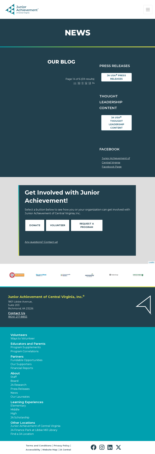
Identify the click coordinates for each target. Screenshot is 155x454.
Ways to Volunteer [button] (23, 338)
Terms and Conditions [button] (39, 445)
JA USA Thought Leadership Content (116, 122)
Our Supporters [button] (21, 364)
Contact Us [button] (16, 313)
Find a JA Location (22, 433)
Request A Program (87, 225)
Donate (34, 225)
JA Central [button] (65, 449)
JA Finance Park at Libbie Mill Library (34, 430)
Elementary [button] (18, 405)
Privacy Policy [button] (62, 445)
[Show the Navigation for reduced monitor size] (147, 9)
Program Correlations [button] (24, 351)
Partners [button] (17, 356)
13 (90, 83)
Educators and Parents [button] (28, 343)
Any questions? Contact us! (41, 241)
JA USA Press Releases (116, 77)
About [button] (15, 373)
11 (82, 83)
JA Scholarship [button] (20, 417)
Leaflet (151, 262)
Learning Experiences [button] (27, 402)
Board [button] (14, 380)
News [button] (14, 392)
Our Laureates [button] (20, 396)
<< (74, 83)
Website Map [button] (49, 449)
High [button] (14, 413)
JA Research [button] (18, 384)
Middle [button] (15, 409)
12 (86, 83)
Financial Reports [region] (22, 368)
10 (79, 83)
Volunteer (57, 225)
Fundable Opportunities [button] (26, 360)
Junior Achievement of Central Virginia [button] (35, 426)
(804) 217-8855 (17, 316)
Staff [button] (14, 376)
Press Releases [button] (20, 388)
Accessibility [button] (33, 449)
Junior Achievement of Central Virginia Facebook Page (116, 162)
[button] (94, 447)
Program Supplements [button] (26, 347)
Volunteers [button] (19, 335)
